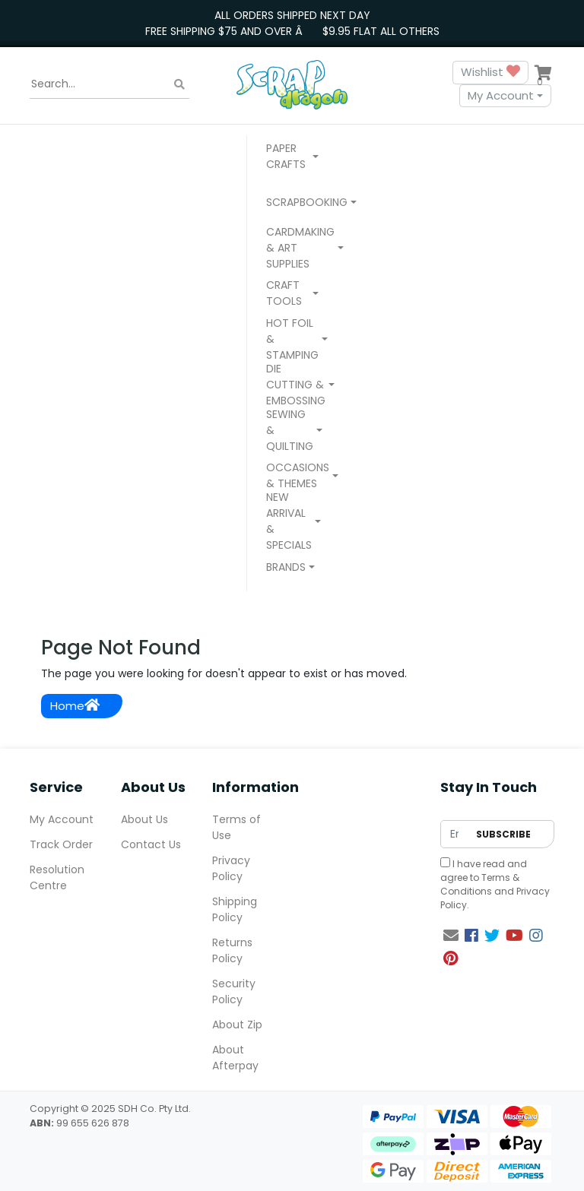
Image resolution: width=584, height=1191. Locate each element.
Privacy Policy (231, 868)
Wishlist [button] (490, 72)
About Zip (237, 1024)
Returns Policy (232, 950)
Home (75, 706)
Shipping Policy (234, 909)
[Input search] (109, 84)
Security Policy (234, 991)
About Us (144, 819)
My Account (501, 95)
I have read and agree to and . (495, 884)
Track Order (61, 844)
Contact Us (151, 844)
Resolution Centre (57, 877)
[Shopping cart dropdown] (543, 72)
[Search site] (179, 84)
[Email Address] (454, 834)
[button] (292, 158)
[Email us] (451, 935)
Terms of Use (236, 827)
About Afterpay (235, 1057)
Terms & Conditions (479, 884)
